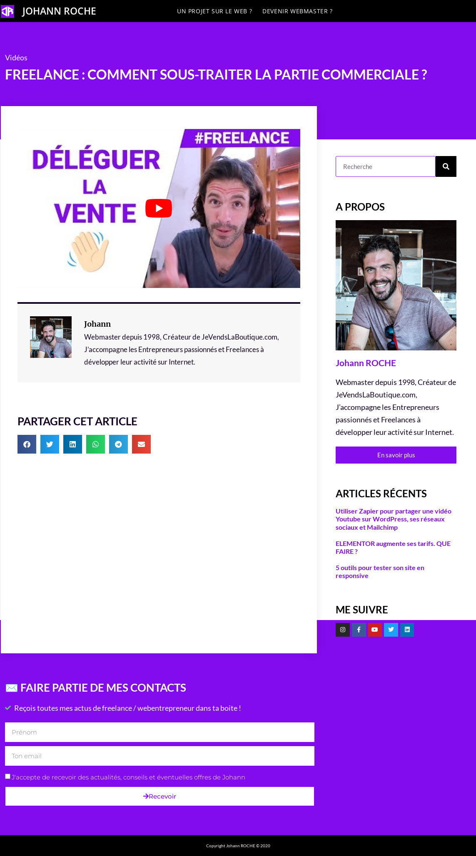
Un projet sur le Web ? (214, 11)
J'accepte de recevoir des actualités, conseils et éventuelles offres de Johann (128, 777)
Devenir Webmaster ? (297, 11)
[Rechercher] (446, 166)
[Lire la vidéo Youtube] (159, 208)
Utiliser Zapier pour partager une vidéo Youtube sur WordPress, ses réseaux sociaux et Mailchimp (393, 519)
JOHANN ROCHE (59, 10)
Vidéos (16, 57)
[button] (26, 444)
